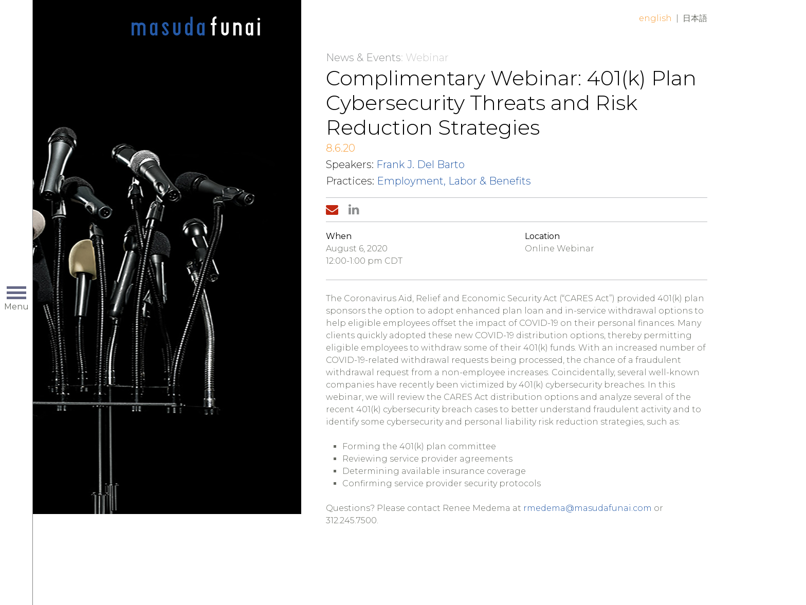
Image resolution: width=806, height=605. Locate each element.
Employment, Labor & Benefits (454, 181)
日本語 (695, 18)
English (655, 18)
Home (196, 26)
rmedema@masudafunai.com (587, 508)
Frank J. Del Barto (420, 164)
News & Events (363, 57)
